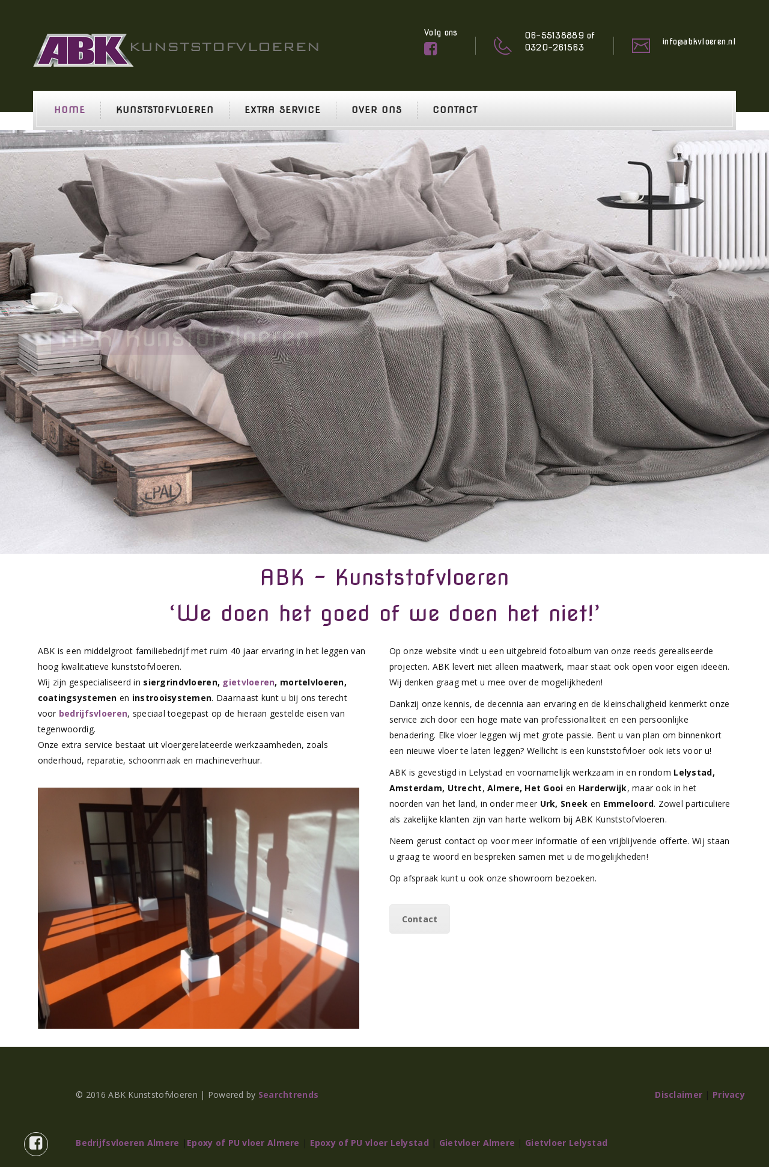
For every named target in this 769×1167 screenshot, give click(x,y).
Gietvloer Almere (477, 1142)
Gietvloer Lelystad (566, 1142)
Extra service (283, 110)
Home (69, 110)
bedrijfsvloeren (93, 713)
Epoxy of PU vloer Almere (243, 1142)
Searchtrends (288, 1094)
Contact (455, 110)
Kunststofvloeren (165, 110)
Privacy (729, 1094)
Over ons (376, 110)
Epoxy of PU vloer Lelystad (369, 1142)
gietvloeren (248, 682)
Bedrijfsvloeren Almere (127, 1142)
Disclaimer (678, 1094)
